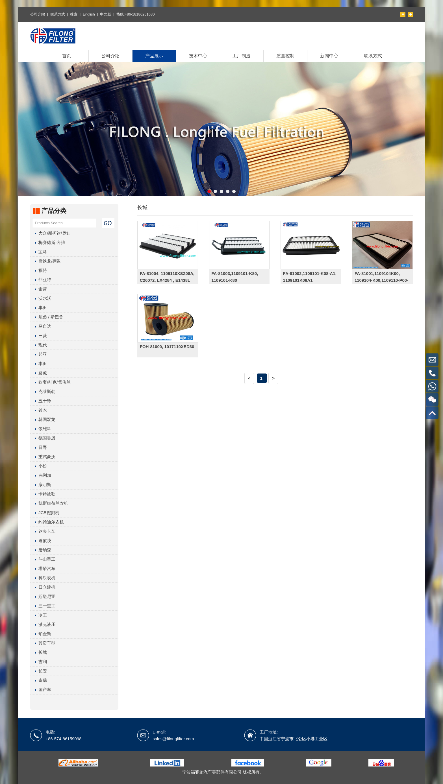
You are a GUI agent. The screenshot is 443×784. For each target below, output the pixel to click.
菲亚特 (40, 279)
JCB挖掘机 (44, 512)
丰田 (38, 307)
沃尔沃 (40, 298)
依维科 (40, 428)
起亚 (38, 354)
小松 (38, 466)
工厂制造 (242, 55)
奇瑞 (38, 680)
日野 (38, 447)
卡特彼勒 (42, 494)
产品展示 (154, 55)
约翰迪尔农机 (47, 521)
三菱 (38, 335)
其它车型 (42, 643)
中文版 (105, 14)
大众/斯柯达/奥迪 (50, 233)
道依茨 (40, 540)
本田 (38, 363)
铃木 (38, 410)
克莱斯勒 (42, 391)
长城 (38, 652)
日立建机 (42, 587)
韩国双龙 (42, 419)
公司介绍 (37, 14)
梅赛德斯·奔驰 (47, 242)
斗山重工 (42, 559)
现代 (38, 344)
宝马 (38, 251)
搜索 (73, 14)
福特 (38, 270)
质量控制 (285, 55)
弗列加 (40, 475)
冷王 (38, 615)
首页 (66, 55)
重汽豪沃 (42, 456)
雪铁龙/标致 (45, 261)
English (89, 14)
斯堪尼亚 (42, 596)
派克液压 (42, 624)
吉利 (38, 661)
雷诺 (38, 289)
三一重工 (42, 605)
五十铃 (40, 400)
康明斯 (40, 484)
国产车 (40, 689)
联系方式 (57, 14)
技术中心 (198, 55)
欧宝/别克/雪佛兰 (50, 382)
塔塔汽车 (42, 568)
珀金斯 (40, 633)
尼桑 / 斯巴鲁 (46, 317)
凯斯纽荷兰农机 (49, 503)
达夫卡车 (42, 531)
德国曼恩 (42, 438)
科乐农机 (42, 577)
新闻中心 (329, 55)
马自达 (40, 326)
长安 (38, 671)
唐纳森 (40, 549)
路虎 (38, 372)
